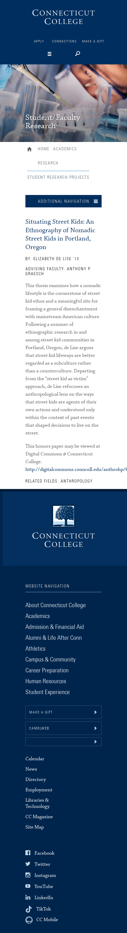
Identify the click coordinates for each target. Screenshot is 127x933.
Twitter (42, 864)
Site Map (34, 827)
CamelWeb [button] (39, 728)
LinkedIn (43, 897)
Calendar (34, 759)
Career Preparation (47, 670)
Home (30, 149)
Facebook (44, 853)
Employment (38, 790)
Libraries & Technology (37, 803)
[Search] (77, 54)
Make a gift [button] (41, 712)
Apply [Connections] (39, 41)
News (31, 769)
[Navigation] (57, 54)
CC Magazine (39, 817)
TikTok (43, 909)
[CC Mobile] (41, 920)
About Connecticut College (55, 605)
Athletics (35, 649)
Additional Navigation (63, 201)
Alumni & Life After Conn (53, 638)
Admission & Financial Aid (54, 627)
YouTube (43, 886)
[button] (63, 742)
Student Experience (47, 692)
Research (48, 163)
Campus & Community (50, 660)
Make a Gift (93, 41)
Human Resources (45, 681)
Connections (64, 41)
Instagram (45, 875)
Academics (65, 149)
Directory (35, 779)
